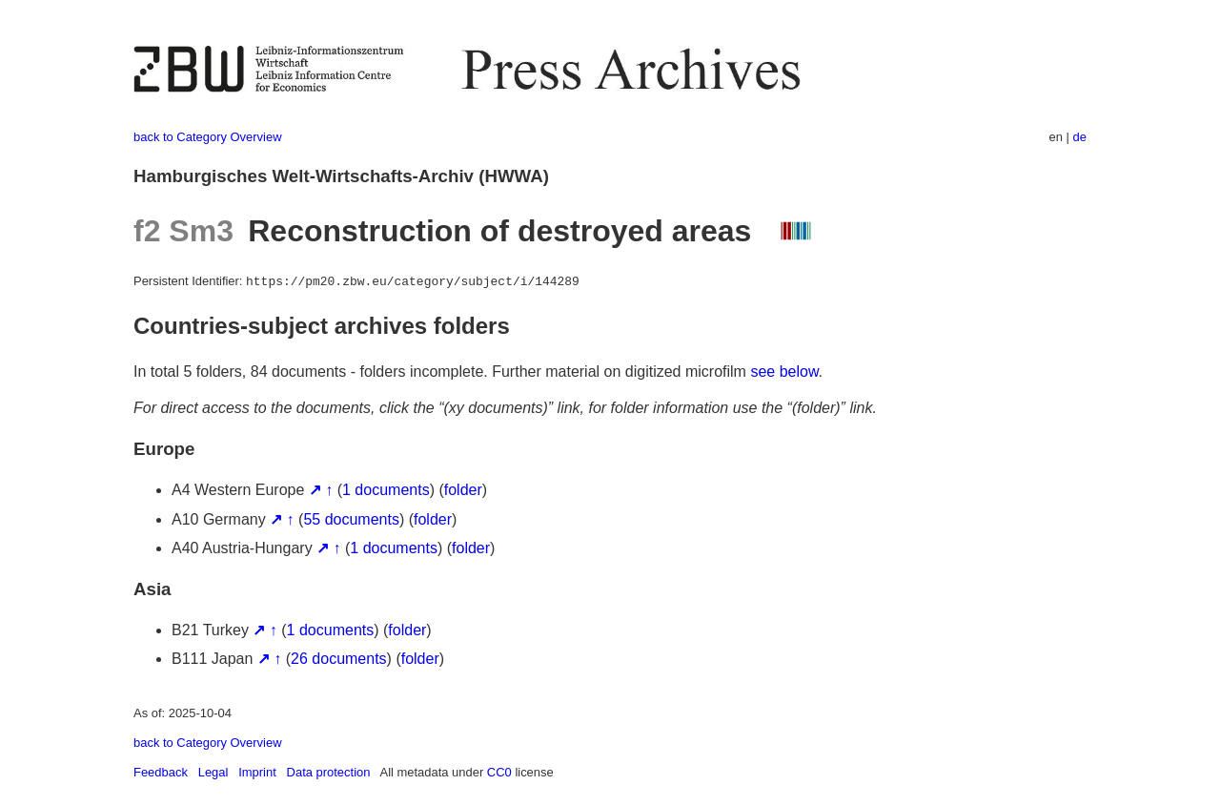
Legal (213, 772)
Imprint (257, 772)
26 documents (339, 659)
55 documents (351, 519)
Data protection (329, 772)
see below (784, 371)
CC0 (499, 772)
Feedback (160, 772)
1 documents (386, 490)
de (1080, 137)
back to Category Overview (207, 137)
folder (463, 490)
